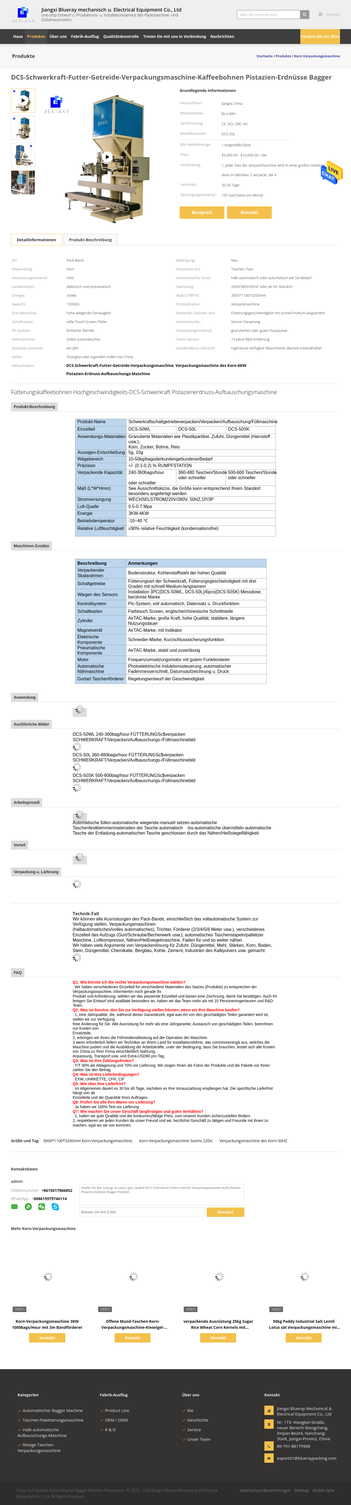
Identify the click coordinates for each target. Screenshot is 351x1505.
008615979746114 (50, 1198)
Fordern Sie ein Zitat (320, 36)
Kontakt (249, 212)
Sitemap (301, 1490)
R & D (108, 1429)
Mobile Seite (324, 1490)
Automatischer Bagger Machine (50, 1410)
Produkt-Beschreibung (90, 239)
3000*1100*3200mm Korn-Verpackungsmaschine (87, 1140)
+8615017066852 (57, 1190)
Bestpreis (202, 212)
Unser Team (196, 1439)
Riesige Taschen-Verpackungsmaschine (39, 1447)
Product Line (114, 1410)
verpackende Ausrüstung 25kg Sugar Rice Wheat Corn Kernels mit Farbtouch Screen (218, 1327)
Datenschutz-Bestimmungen (265, 1490)
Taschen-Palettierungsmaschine (51, 1420)
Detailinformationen (36, 239)
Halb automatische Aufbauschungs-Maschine (42, 1432)
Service (191, 1429)
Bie (187, 1410)
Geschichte (195, 1420)
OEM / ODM (114, 1420)
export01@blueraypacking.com (294, 1458)
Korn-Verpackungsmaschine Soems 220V (175, 1140)
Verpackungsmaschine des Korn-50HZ (253, 1140)
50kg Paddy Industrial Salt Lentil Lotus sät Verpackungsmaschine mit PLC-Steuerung (304, 1327)
